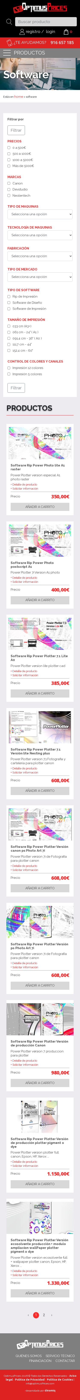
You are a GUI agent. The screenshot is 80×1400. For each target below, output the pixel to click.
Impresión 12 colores (28, 368)
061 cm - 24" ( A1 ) (25, 332)
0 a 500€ (19, 148)
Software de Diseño (27, 303)
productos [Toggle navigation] (24, 53)
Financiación (40, 1361)
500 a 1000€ (22, 154)
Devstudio (20, 189)
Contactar (65, 1361)
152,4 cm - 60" (23, 351)
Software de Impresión (29, 309)
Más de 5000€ (23, 166)
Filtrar (16, 130)
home (18, 97)
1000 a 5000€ (23, 160)
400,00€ (60, 589)
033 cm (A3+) (22, 326)
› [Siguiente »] (51, 1315)
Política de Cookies (60, 1379)
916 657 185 (62, 42)
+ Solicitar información (24, 488)
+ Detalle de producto (24, 484)
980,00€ (60, 1072)
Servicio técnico (60, 1356)
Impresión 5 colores (27, 374)
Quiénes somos (29, 1356)
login (50, 31)
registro (29, 31)
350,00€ (60, 496)
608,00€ (60, 780)
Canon (18, 183)
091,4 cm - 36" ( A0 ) (27, 338)
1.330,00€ (58, 1282)
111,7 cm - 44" (22, 344)
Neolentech (21, 196)
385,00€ (60, 683)
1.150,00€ (58, 1173)
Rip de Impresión (25, 296)
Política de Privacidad (30, 1379)
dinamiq (50, 1390)
